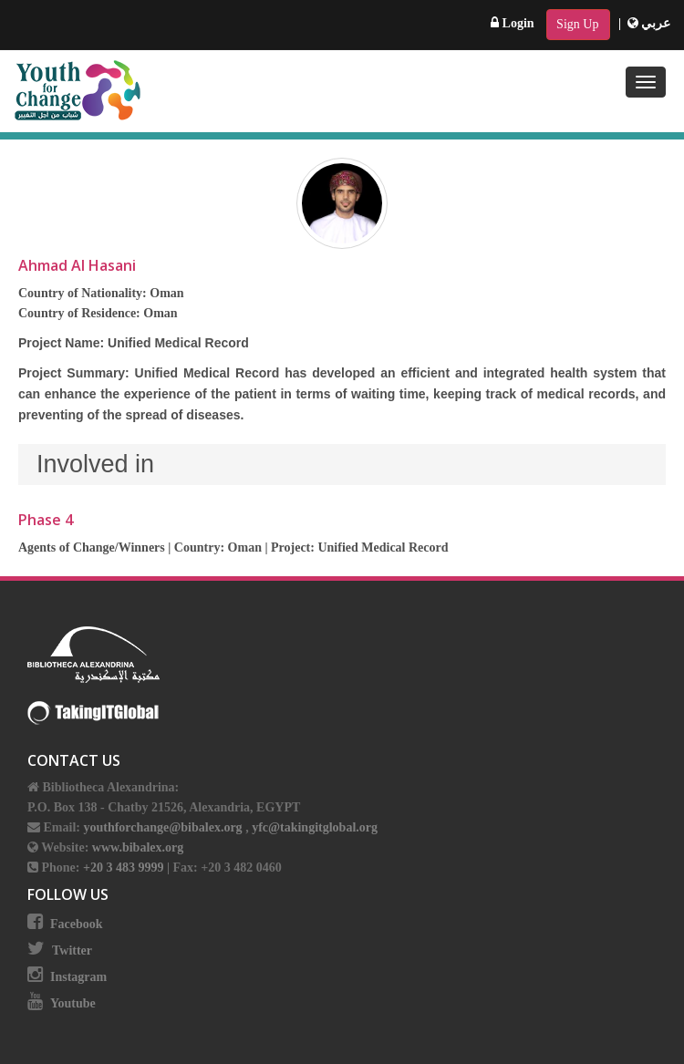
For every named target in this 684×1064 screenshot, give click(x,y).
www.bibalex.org (137, 847)
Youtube (73, 1003)
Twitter (72, 950)
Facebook (76, 924)
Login (512, 23)
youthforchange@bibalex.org (162, 827)
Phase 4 (45, 520)
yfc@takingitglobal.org (315, 827)
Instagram (78, 977)
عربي (649, 23)
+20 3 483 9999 (125, 867)
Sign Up (577, 24)
